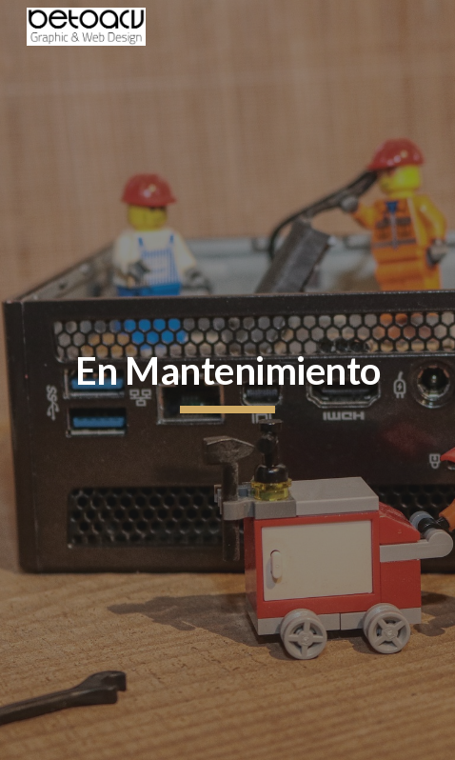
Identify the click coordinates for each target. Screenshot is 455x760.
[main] (228, 380)
